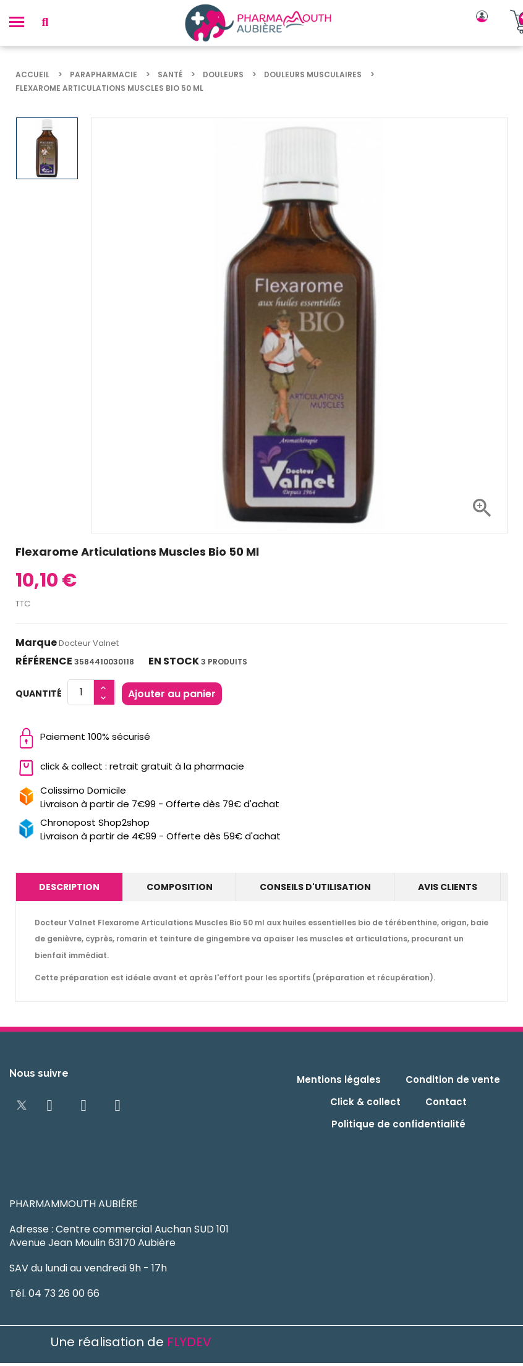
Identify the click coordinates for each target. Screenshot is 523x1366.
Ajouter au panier (172, 694)
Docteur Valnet (89, 643)
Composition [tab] (180, 887)
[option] (47, 148)
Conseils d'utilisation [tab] (315, 887)
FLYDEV (189, 1342)
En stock (173, 661)
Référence (43, 661)
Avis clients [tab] (447, 887)
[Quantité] (81, 692)
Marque (36, 643)
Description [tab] (69, 887)
